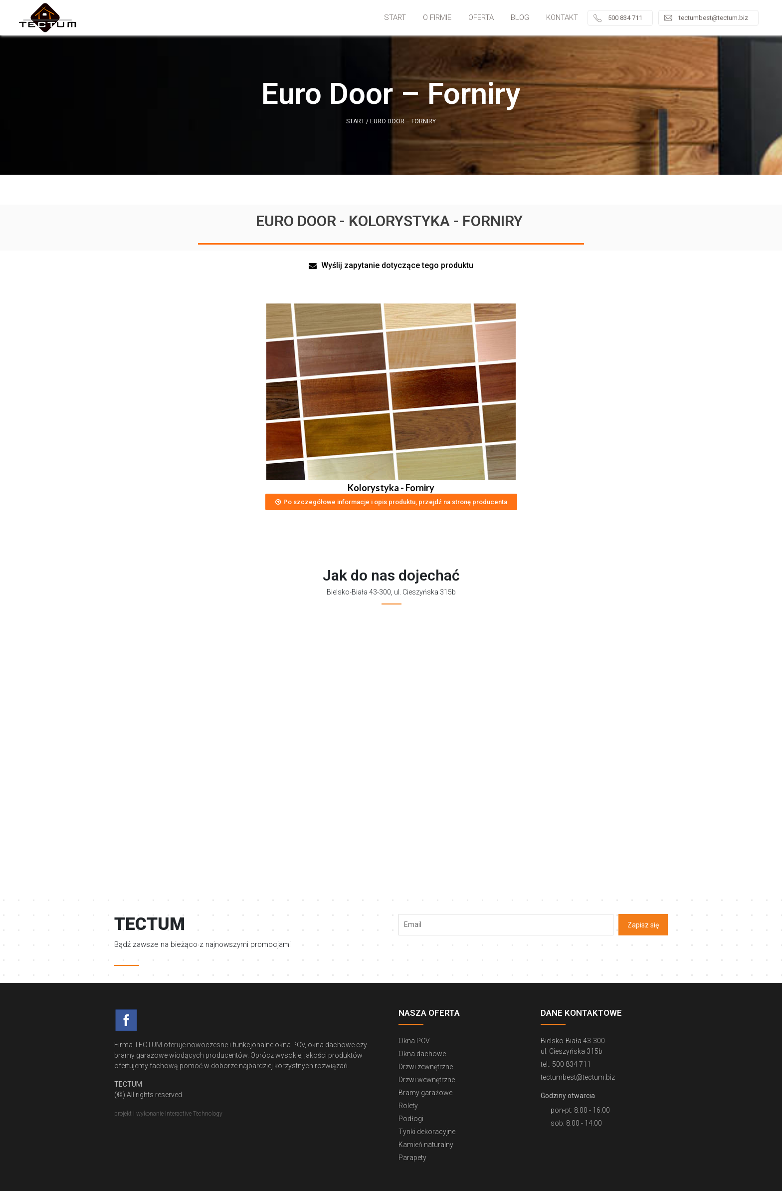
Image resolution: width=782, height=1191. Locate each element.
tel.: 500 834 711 (566, 1064)
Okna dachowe (422, 1054)
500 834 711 (625, 17)
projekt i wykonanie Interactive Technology (168, 1113)
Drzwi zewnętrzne (425, 1067)
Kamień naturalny (425, 1145)
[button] (391, 266)
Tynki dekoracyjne (426, 1132)
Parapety (412, 1158)
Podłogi (410, 1119)
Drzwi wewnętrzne (426, 1080)
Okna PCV (414, 1041)
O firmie (437, 17)
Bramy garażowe (425, 1093)
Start (395, 17)
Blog (520, 17)
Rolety (408, 1106)
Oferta (481, 17)
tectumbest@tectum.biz (713, 17)
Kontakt (562, 17)
